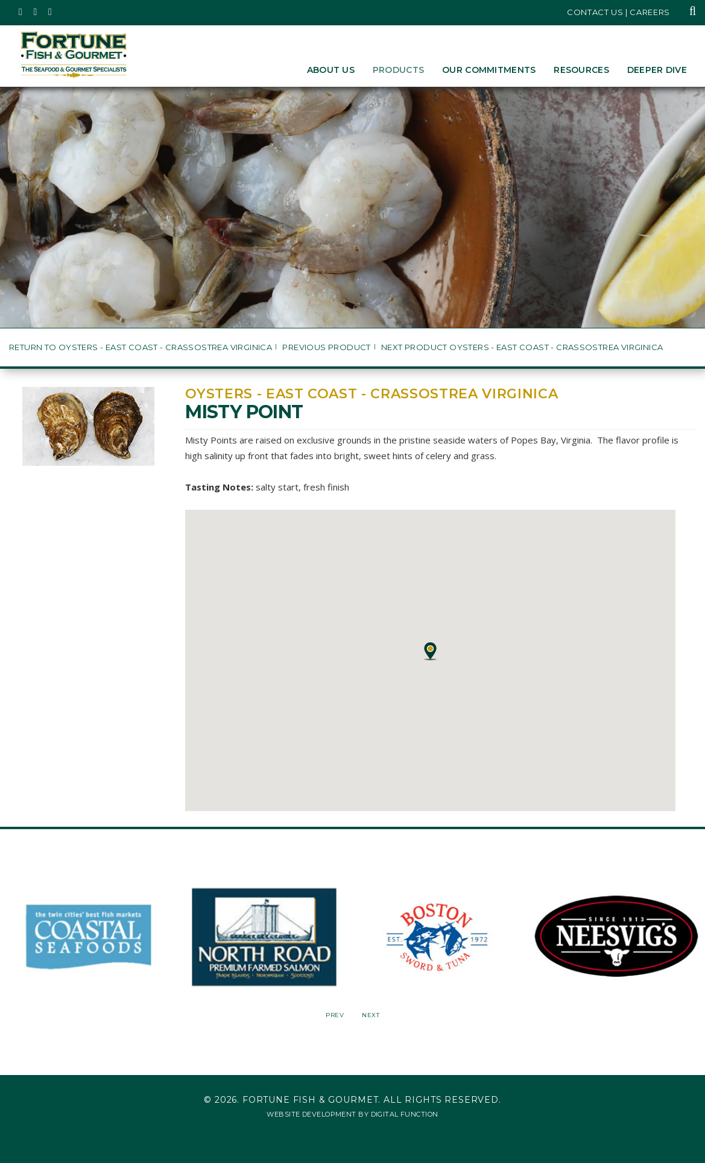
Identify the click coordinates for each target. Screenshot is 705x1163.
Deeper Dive (657, 69)
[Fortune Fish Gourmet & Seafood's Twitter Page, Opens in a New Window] (21, 12)
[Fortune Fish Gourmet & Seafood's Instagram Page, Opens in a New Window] (36, 12)
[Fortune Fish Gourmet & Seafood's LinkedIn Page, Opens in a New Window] (50, 12)
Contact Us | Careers (618, 12)
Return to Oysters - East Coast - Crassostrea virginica (140, 347)
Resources (581, 69)
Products (398, 69)
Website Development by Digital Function (352, 1114)
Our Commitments (489, 69)
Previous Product (326, 347)
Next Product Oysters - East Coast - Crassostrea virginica (522, 347)
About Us (331, 69)
